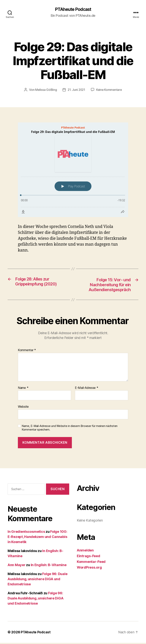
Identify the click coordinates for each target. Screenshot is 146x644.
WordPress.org (89, 568)
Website (23, 408)
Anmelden (85, 551)
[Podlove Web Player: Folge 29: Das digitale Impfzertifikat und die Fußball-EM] (73, 170)
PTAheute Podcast (73, 9)
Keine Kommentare (109, 90)
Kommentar (27, 351)
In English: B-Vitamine (49, 566)
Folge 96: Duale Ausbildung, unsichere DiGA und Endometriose (37, 580)
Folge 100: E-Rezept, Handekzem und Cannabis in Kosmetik (37, 538)
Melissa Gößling (45, 90)
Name (23, 389)
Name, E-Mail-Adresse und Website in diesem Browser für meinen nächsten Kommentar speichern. (69, 428)
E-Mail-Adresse (86, 389)
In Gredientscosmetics (26, 533)
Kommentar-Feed (91, 563)
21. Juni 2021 (76, 90)
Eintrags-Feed (88, 557)
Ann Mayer (16, 566)
